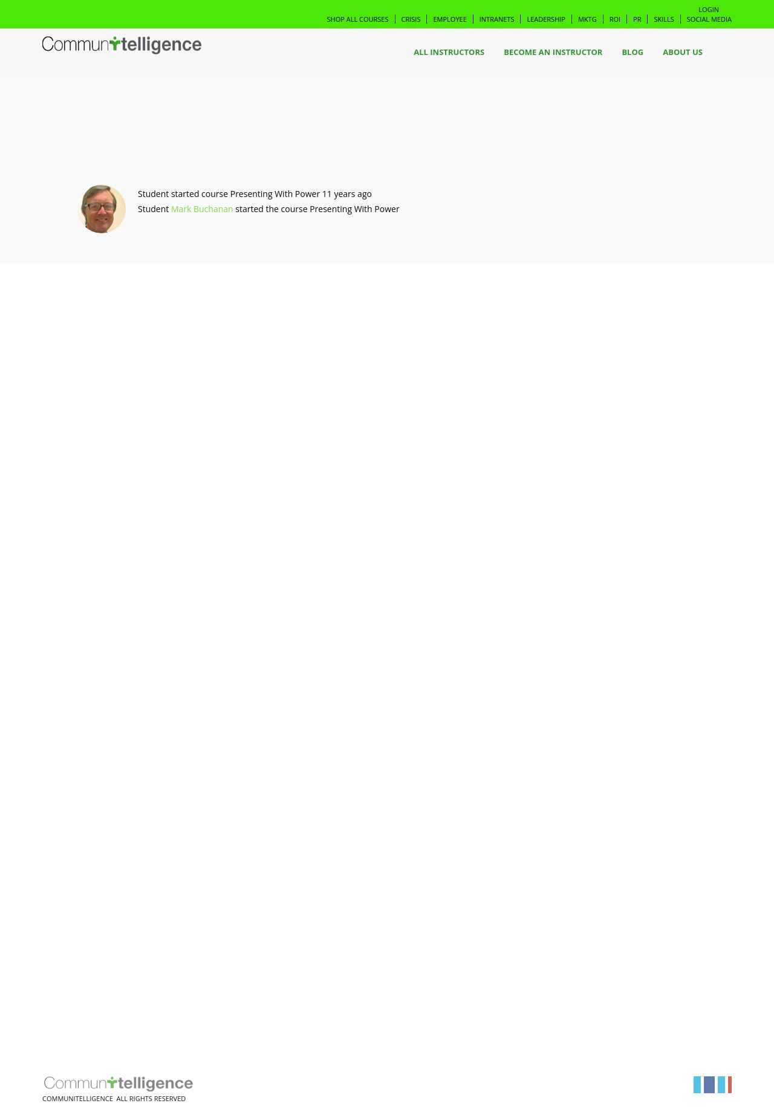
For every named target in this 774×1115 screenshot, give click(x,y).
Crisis (411, 19)
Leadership (546, 19)
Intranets (497, 19)
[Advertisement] (121, 463)
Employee (449, 19)
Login (708, 9)
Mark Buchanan (202, 209)
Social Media (709, 19)
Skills (664, 19)
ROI (615, 19)
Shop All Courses (358, 19)
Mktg (587, 19)
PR (637, 19)
